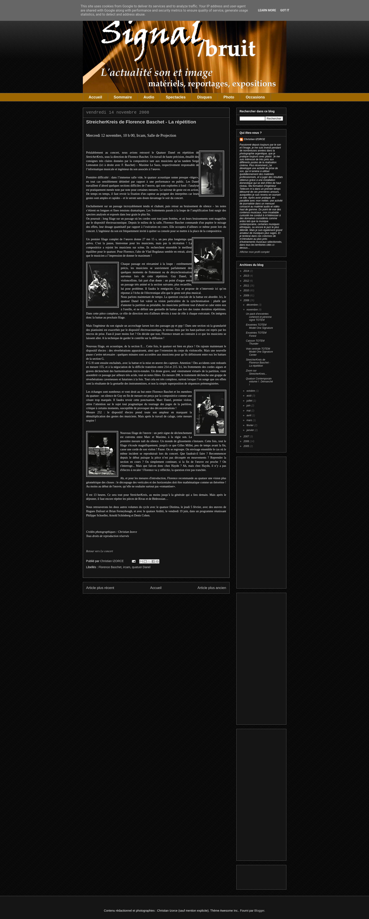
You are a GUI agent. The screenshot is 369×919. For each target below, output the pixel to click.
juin (248, 405)
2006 (246, 441)
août (249, 395)
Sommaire (123, 97)
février (250, 425)
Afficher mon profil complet (255, 252)
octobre (250, 390)
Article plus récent (100, 588)
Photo (229, 97)
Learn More (267, 10)
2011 (246, 285)
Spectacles (176, 97)
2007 (246, 436)
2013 (246, 275)
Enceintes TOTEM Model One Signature (259, 326)
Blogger (259, 910)
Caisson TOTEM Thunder (255, 342)
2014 (246, 270)
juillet (249, 400)
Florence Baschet (110, 567)
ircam (126, 567)
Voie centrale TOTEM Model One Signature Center (259, 351)
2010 (246, 290)
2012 (246, 280)
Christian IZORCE (254, 139)
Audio (149, 97)
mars (249, 420)
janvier (250, 430)
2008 (246, 300)
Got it (284, 10)
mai (248, 410)
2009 (246, 295)
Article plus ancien (211, 588)
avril (249, 415)
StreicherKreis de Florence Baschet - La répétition (258, 362)
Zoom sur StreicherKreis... (256, 372)
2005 (246, 446)
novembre (252, 309)
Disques (204, 97)
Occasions (255, 97)
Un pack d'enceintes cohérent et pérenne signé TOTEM (258, 316)
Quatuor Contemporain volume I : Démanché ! (259, 381)
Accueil (95, 97)
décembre (252, 304)
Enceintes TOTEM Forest (256, 334)
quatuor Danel (141, 567)
